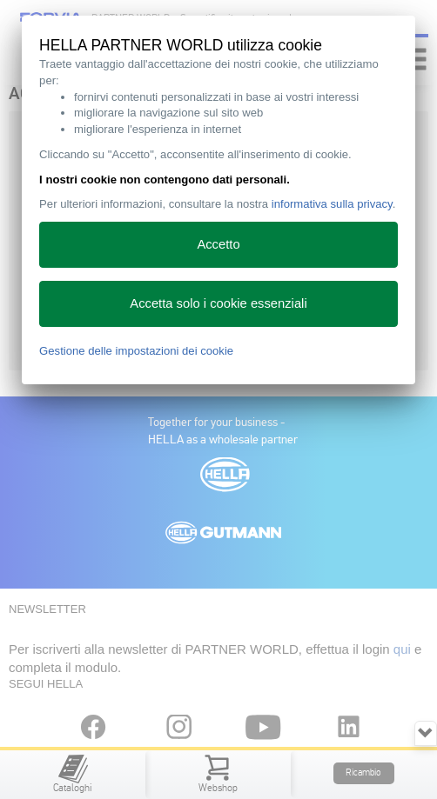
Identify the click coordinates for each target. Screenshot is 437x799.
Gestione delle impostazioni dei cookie (136, 350)
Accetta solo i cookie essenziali (218, 303)
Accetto (218, 244)
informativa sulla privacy (332, 203)
